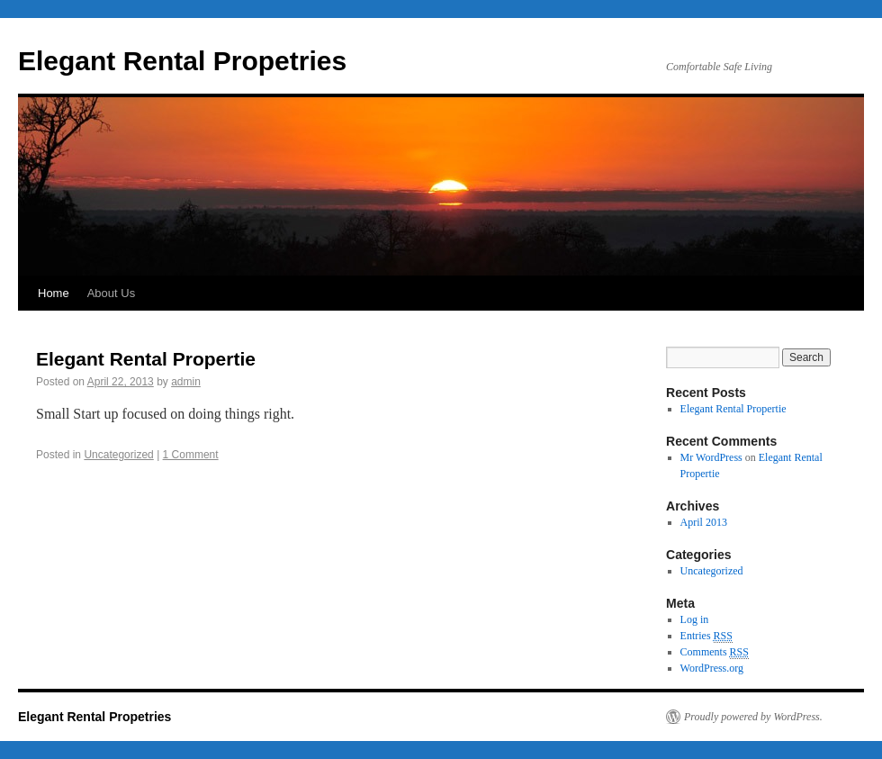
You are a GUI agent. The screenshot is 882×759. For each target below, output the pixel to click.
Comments (714, 652)
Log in (694, 619)
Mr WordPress (711, 457)
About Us (111, 293)
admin (186, 381)
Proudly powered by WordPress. (753, 716)
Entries (706, 636)
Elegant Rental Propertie (146, 358)
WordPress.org (711, 668)
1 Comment (191, 454)
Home (53, 293)
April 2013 (703, 522)
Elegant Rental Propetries (182, 61)
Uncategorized (118, 454)
